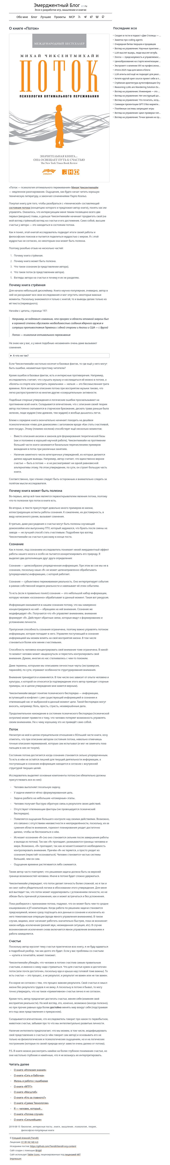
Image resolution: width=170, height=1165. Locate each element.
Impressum (15, 1158)
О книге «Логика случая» (28, 1114)
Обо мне (22, 17)
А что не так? (20, 355)
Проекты (60, 17)
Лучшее (45, 17)
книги (57, 1126)
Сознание (16, 544)
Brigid (39, 1150)
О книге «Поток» (24, 28)
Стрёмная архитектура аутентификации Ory (137, 82)
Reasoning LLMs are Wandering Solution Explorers (140, 87)
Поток (13, 729)
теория (92, 1126)
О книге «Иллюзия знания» (30, 1070)
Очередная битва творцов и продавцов (135, 44)
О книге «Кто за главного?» (30, 1097)
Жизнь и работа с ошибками (31, 1081)
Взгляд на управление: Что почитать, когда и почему (142, 99)
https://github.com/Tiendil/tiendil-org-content (53, 1146)
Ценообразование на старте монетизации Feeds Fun (142, 61)
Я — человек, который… (28, 1108)
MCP (72, 17)
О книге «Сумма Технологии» (31, 1103)
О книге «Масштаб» (25, 1092)
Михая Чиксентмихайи (84, 187)
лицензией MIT (73, 1154)
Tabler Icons (33, 1154)
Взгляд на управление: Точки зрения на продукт (140, 117)
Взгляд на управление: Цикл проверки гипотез (139, 112)
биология (26, 1126)
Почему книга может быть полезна (35, 491)
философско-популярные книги (37, 1130)
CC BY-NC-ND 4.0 (29, 1142)
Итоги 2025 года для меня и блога (132, 69)
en (82, 6)
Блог (34, 17)
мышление (67, 1126)
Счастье (15, 941)
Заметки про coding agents (129, 39)
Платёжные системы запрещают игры (134, 108)
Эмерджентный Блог (57, 5)
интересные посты (42, 1126)
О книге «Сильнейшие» (28, 1119)
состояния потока (19, 207)
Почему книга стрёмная (27, 285)
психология (81, 1126)
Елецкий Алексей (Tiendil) (25, 1137)
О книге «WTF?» (23, 1086)
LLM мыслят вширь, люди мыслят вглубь (136, 52)
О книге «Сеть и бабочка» (29, 1075)
